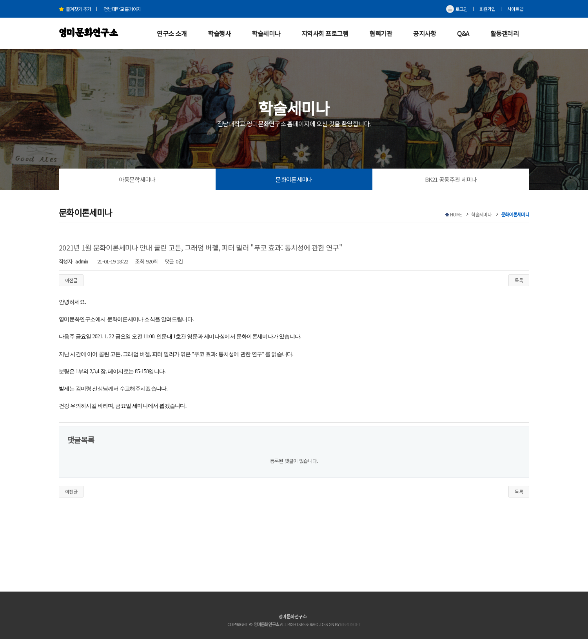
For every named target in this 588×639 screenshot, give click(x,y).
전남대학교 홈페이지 (122, 8)
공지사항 (424, 33)
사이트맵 (515, 8)
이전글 (71, 280)
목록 (519, 280)
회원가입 (487, 8)
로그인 (462, 8)
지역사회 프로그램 (324, 33)
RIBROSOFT (350, 624)
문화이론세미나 (294, 179)
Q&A (463, 33)
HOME (456, 214)
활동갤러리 (504, 33)
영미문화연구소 (88, 33)
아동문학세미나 (137, 179)
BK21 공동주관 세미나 (451, 179)
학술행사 (219, 33)
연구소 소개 (172, 33)
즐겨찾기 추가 (75, 8)
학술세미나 (266, 33)
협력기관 (380, 33)
